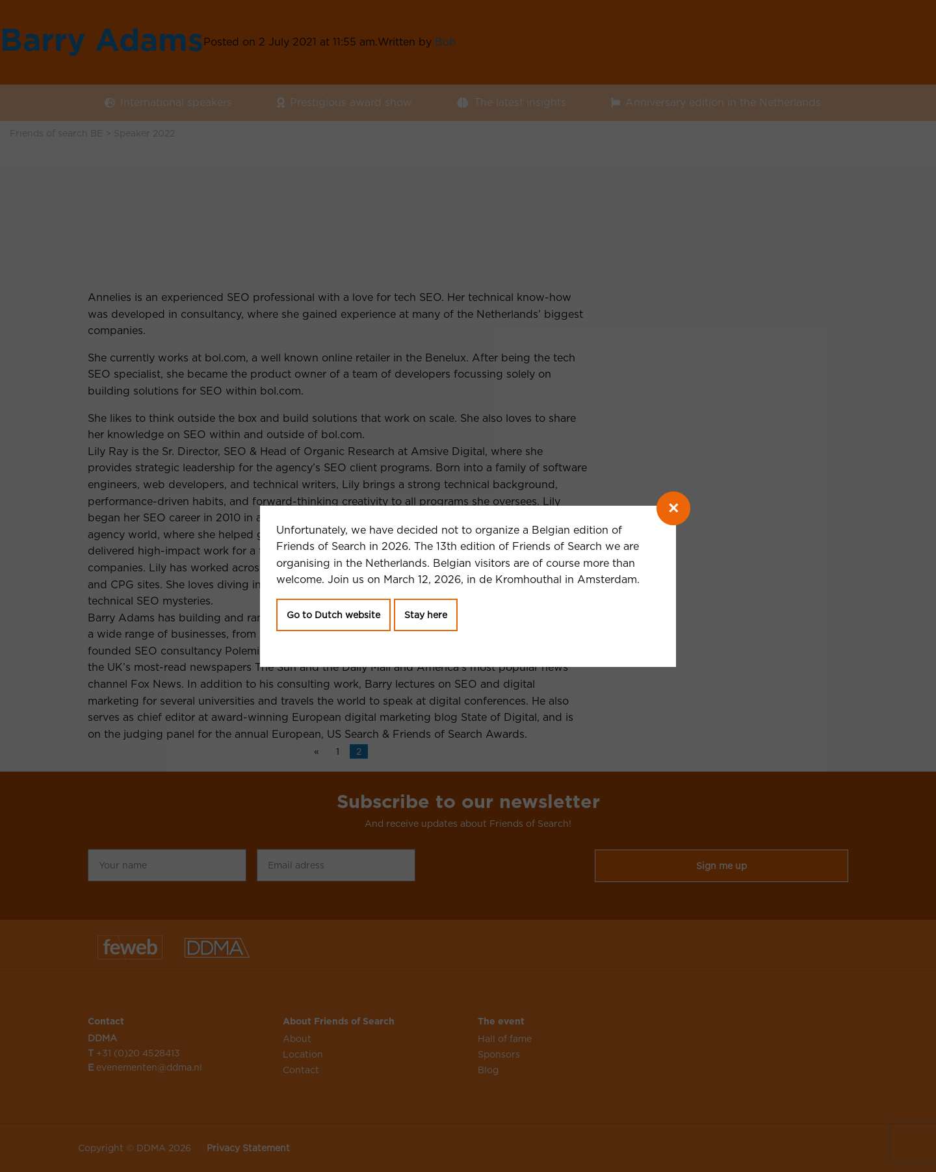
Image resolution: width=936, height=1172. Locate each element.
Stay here (425, 615)
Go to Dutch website (333, 615)
